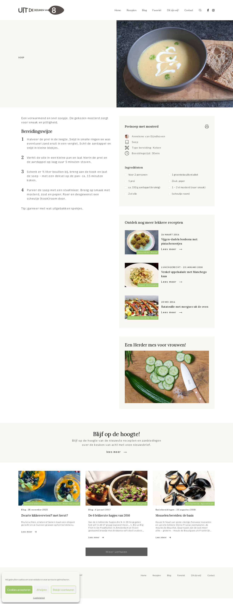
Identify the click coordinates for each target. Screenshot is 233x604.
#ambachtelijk (129, 503)
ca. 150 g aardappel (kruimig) (144, 187)
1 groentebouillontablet (185, 174)
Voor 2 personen (137, 174)
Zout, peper (178, 180)
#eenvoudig (152, 285)
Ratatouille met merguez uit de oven (184, 306)
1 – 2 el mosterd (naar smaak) (188, 187)
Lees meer (168, 248)
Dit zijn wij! (173, 10)
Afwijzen (42, 589)
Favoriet (156, 10)
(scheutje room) (181, 193)
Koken (157, 147)
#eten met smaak (71, 503)
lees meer (113, 451)
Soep (135, 141)
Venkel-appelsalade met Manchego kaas (181, 273)
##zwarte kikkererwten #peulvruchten (43, 503)
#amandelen (144, 252)
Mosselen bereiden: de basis (183, 515)
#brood (154, 317)
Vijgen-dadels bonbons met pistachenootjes (184, 241)
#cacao (154, 252)
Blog (144, 10)
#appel (142, 285)
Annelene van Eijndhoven (148, 136)
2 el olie (132, 193)
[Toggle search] (200, 10)
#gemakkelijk (207, 503)
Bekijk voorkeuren (63, 589)
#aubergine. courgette (139, 317)
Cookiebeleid (39, 597)
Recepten (131, 10)
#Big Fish (141, 503)
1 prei (131, 180)
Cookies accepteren (18, 589)
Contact (188, 10)
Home (118, 10)
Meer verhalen (116, 557)
